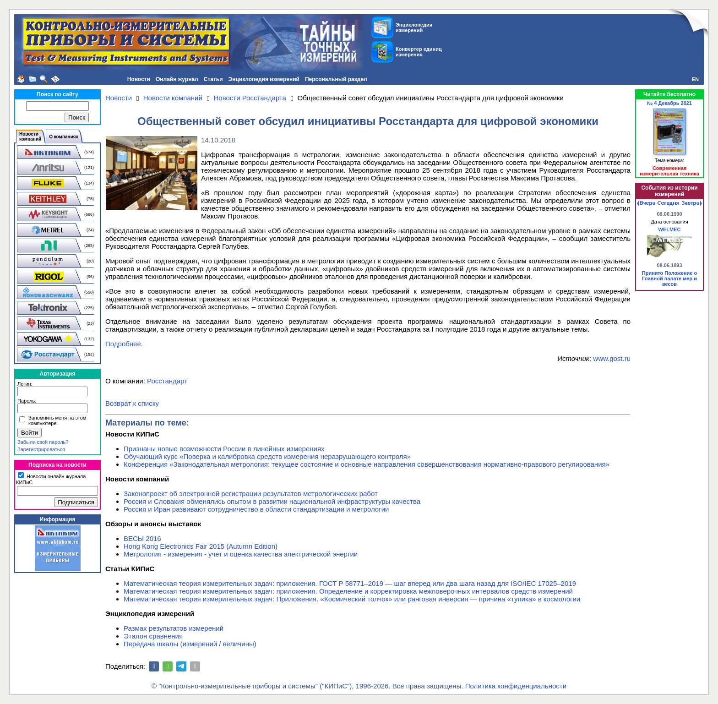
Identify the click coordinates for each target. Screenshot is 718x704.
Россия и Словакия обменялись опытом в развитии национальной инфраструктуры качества (272, 501)
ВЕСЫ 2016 (142, 538)
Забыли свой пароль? (42, 442)
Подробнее (123, 344)
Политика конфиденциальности (515, 686)
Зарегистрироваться (41, 449)
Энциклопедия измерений (263, 79)
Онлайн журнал (177, 79)
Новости (138, 79)
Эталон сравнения (153, 636)
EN (695, 79)
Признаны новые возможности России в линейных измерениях (224, 449)
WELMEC (669, 229)
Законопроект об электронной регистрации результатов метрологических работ (251, 493)
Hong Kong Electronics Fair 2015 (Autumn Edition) (200, 546)
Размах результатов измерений (173, 628)
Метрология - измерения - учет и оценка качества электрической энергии (241, 554)
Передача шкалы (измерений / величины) (190, 644)
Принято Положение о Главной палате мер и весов (669, 278)
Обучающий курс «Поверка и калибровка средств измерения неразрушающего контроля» (267, 456)
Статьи (213, 79)
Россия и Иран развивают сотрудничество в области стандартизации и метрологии (256, 509)
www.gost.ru (612, 358)
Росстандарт (167, 381)
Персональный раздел (336, 79)
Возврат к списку (132, 403)
